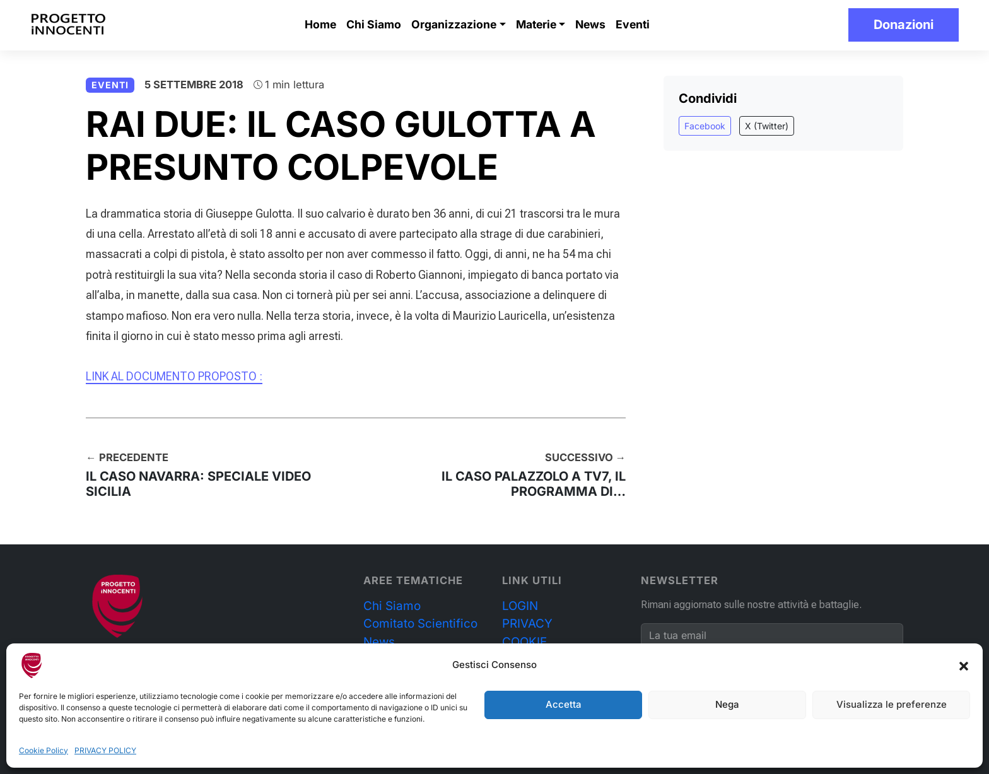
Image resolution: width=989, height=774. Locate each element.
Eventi (633, 24)
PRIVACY (527, 623)
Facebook (704, 125)
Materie (536, 24)
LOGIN (520, 606)
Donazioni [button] (903, 24)
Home (320, 24)
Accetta (564, 704)
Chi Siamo (373, 24)
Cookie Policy (43, 750)
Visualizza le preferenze (891, 704)
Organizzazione (453, 24)
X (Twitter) (766, 125)
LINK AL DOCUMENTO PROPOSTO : (174, 376)
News (590, 24)
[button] (963, 665)
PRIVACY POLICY (105, 750)
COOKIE (524, 642)
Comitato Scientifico (420, 623)
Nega (727, 704)
